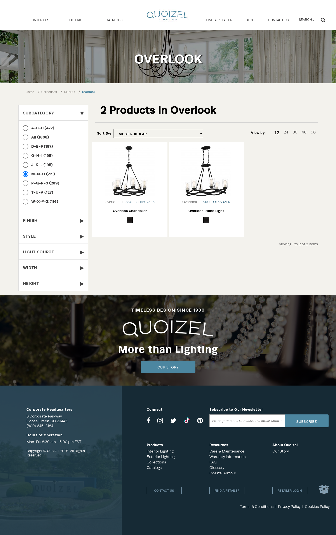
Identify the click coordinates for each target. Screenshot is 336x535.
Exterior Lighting (161, 457)
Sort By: (104, 133)
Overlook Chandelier (130, 211)
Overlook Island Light (206, 211)
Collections (49, 92)
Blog (250, 20)
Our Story (168, 367)
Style (53, 236)
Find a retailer (219, 20)
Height (53, 283)
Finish (53, 220)
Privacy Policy (289, 507)
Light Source (53, 252)
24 (286, 132)
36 (295, 132)
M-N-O (69, 92)
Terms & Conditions (257, 507)
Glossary (216, 468)
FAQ (213, 462)
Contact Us (278, 20)
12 (277, 132)
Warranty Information (227, 457)
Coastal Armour (222, 473)
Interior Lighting (160, 451)
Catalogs (114, 20)
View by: (258, 133)
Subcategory (53, 113)
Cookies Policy (317, 507)
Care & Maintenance (226, 451)
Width (53, 268)
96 (313, 132)
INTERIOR (40, 20)
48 (304, 132)
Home (30, 92)
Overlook (88, 92)
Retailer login (290, 490)
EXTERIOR (77, 20)
